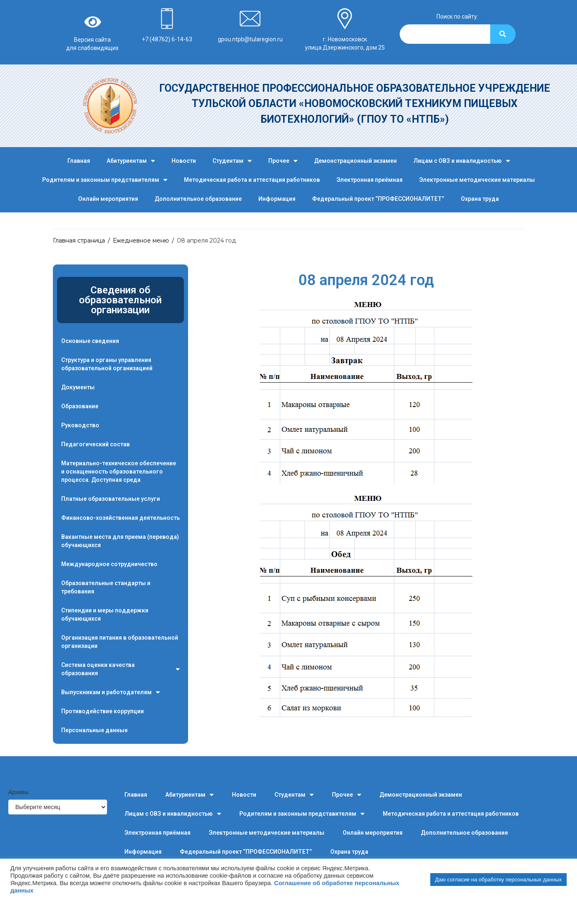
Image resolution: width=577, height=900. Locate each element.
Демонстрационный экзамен (355, 160)
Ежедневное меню (141, 240)
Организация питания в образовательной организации (119, 641)
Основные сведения (90, 341)
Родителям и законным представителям (104, 180)
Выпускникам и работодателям (110, 692)
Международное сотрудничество (109, 564)
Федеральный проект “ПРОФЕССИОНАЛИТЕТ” (378, 198)
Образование (79, 406)
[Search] (502, 34)
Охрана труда (480, 198)
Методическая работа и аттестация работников (252, 179)
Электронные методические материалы (477, 179)
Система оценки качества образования (120, 669)
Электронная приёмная (369, 179)
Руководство (80, 425)
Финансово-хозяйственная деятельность (120, 517)
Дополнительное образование (198, 198)
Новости (184, 160)
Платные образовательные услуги (110, 498)
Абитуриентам (131, 161)
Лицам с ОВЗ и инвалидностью (461, 161)
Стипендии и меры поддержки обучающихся (104, 614)
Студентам (232, 161)
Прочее (283, 161)
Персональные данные (94, 730)
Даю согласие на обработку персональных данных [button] (498, 879)
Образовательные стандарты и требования (105, 587)
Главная (78, 160)
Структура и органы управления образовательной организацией (107, 364)
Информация (277, 198)
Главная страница (79, 240)
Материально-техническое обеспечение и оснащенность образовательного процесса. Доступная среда (118, 471)
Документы (78, 387)
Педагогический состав (95, 444)
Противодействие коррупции (102, 711)
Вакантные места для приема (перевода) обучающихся (120, 540)
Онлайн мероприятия (108, 198)
